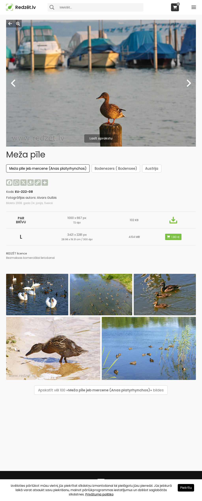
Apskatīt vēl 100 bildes (101, 390)
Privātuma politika (99, 494)
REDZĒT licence (16, 253)
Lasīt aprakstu (101, 138)
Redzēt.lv (25, 7)
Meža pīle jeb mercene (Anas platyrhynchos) (47, 168)
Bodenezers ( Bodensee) (116, 168)
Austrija (151, 168)
